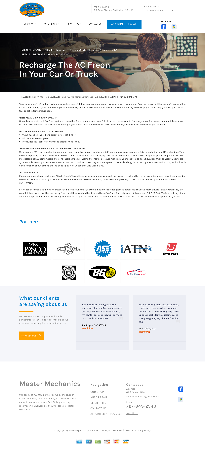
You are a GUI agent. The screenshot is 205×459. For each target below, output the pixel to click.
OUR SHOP (29, 23)
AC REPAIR (100, 97)
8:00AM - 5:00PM (155, 10)
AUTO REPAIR (50, 23)
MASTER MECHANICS (34, 50)
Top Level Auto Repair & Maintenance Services (81, 50)
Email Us (132, 413)
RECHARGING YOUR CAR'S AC (51, 54)
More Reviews (31, 336)
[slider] (87, 328)
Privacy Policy (142, 430)
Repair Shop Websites (87, 430)
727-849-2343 (100, 7)
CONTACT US (95, 23)
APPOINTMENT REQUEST (123, 23)
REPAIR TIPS (73, 23)
